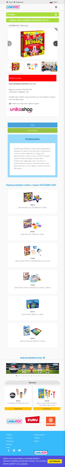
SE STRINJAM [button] (55, 461)
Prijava (11, 2)
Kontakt (9, 444)
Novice (36, 441)
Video (8, 447)
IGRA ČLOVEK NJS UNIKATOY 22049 (32, 341)
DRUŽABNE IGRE (14, 25)
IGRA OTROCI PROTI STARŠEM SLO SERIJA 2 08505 (32, 287)
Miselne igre (24, 25)
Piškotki (37, 438)
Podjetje (9, 434)
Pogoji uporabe (39, 434)
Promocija (9, 441)
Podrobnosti (18, 409)
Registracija (19, 2)
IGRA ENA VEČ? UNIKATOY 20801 (32, 234)
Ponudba (9, 438)
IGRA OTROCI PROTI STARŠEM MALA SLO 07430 (32, 261)
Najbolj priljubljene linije (31, 357)
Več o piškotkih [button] (22, 464)
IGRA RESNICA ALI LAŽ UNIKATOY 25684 (32, 207)
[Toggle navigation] (56, 14)
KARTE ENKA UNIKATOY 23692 (32, 314)
